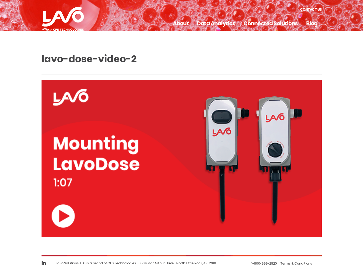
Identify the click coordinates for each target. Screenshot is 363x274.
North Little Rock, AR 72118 (196, 263)
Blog (312, 23)
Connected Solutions (271, 23)
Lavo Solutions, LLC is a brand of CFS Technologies (96, 263)
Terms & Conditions (296, 263)
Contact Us (311, 9)
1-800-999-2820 (264, 263)
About (181, 23)
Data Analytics (216, 23)
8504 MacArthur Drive (156, 263)
